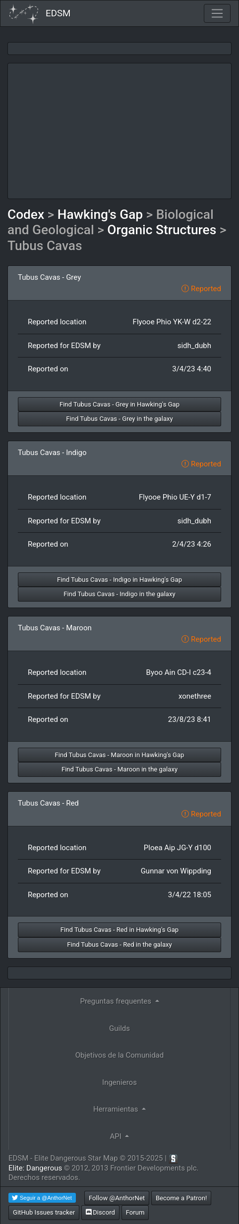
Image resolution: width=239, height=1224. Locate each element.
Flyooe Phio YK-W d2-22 (172, 321)
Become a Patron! (181, 1198)
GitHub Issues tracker (44, 1212)
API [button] (116, 1136)
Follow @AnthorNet (117, 1198)
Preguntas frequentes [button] (116, 1001)
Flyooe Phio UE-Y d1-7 (175, 497)
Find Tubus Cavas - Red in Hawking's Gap (119, 929)
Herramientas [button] (116, 1109)
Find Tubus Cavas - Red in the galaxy (119, 944)
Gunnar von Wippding (176, 871)
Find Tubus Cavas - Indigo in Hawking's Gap (119, 579)
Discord (100, 1212)
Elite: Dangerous (35, 1168)
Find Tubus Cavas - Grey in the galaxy (119, 418)
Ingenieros (119, 1082)
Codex (25, 214)
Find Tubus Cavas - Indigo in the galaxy (119, 594)
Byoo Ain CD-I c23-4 (178, 672)
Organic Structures (161, 229)
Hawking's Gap (100, 214)
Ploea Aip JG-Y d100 (177, 847)
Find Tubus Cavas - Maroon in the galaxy (119, 769)
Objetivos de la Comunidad (119, 1055)
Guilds (119, 1028)
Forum (135, 1212)
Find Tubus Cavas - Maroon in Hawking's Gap (119, 755)
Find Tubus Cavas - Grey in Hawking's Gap (119, 404)
